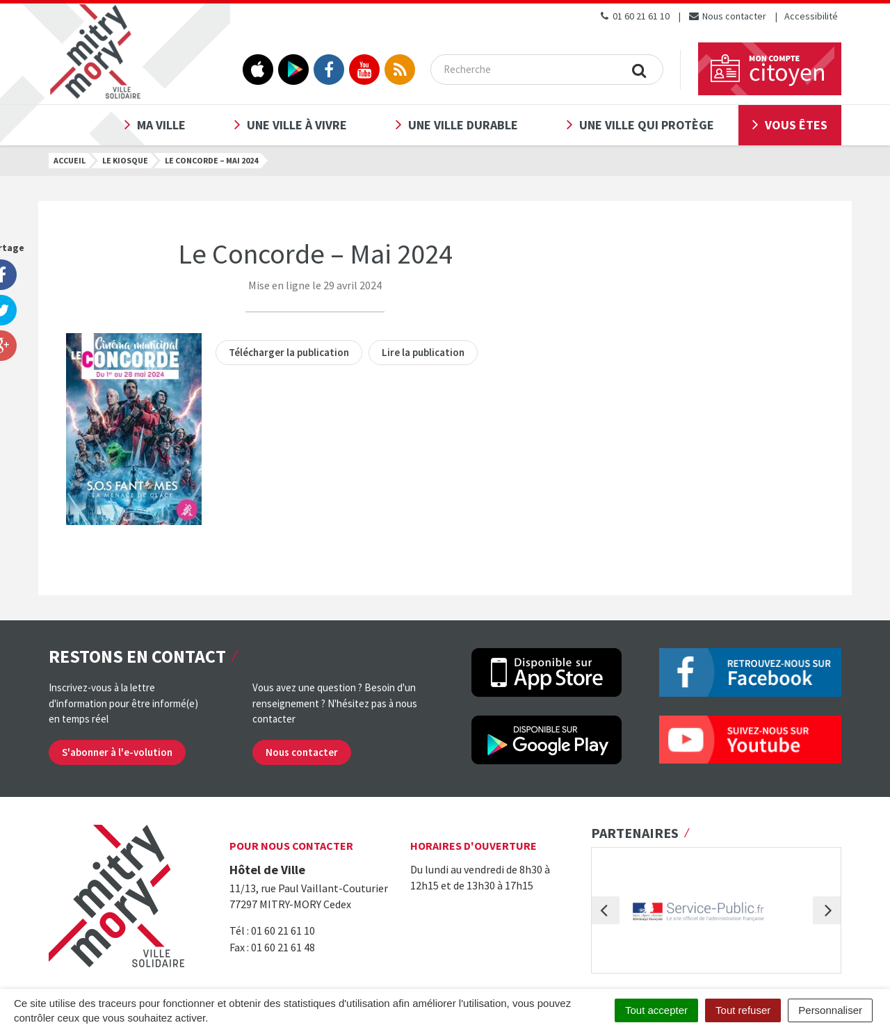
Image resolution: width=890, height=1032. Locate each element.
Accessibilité (811, 16)
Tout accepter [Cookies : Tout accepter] (656, 1010)
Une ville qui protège (646, 125)
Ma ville (161, 125)
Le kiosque (125, 160)
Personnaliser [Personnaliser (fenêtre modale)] (830, 1010)
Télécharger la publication (289, 352)
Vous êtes (796, 125)
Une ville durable (463, 125)
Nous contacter (727, 16)
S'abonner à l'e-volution (117, 752)
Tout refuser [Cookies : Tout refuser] (742, 1010)
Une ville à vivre (297, 125)
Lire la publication (423, 352)
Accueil (70, 160)
